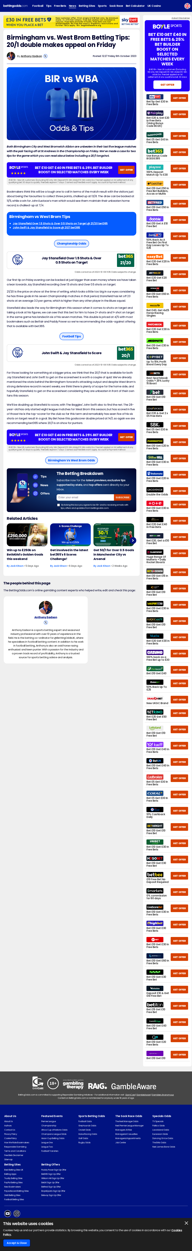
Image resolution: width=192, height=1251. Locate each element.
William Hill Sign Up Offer (52, 1178)
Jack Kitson (17, 566)
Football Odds (85, 1121)
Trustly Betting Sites (13, 1178)
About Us (8, 1121)
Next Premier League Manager (129, 1125)
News (72, 6)
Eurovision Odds (160, 1134)
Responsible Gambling (15, 1146)
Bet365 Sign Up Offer (50, 1174)
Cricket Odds (84, 1129)
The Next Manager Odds (126, 1121)
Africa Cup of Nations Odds (54, 1129)
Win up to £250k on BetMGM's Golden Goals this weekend (25, 554)
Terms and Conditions (15, 1151)
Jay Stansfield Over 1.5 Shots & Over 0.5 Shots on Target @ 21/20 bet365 (60, 223)
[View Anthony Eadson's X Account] (45, 56)
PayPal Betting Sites (13, 1182)
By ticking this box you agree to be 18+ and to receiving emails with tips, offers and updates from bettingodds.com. (92, 506)
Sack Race (116, 6)
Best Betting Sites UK (13, 1169)
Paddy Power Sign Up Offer (53, 1169)
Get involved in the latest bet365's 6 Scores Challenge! (69, 554)
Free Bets (60, 6)
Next (133, 540)
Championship (48, 1125)
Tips (48, 6)
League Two (47, 1146)
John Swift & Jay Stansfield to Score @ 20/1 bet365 (46, 228)
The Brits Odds (159, 1142)
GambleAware (143, 1094)
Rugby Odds (84, 1142)
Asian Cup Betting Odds (52, 1138)
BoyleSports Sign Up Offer (53, 1191)
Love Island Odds (160, 1129)
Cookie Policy (10, 1138)
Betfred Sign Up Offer (51, 1186)
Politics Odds (158, 1125)
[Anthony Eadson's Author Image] (45, 608)
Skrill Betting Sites (12, 1195)
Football (37, 6)
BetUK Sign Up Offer (50, 1182)
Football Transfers (49, 1151)
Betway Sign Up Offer (51, 1195)
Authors (8, 1125)
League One (47, 1142)
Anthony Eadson (31, 56)
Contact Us (9, 1129)
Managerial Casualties (126, 1134)
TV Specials (158, 1121)
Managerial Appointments (128, 1138)
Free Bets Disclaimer (13, 1155)
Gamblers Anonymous (163, 1094)
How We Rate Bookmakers (16, 1142)
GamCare (130, 1094)
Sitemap (8, 1159)
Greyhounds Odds (87, 1125)
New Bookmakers (12, 1186)
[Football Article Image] (27, 534)
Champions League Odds (54, 1134)
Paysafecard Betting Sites (16, 1191)
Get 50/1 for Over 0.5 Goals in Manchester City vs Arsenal (113, 554)
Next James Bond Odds (163, 1146)
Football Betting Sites (14, 1199)
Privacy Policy (10, 1134)
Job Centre (120, 1142)
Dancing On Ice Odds (162, 1138)
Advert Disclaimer (181, 18)
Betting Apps (10, 1174)
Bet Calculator (135, 6)
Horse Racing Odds (87, 1134)
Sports (102, 6)
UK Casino (154, 6)
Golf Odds (83, 1138)
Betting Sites (87, 6)
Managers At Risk (123, 1129)
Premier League (48, 1121)
